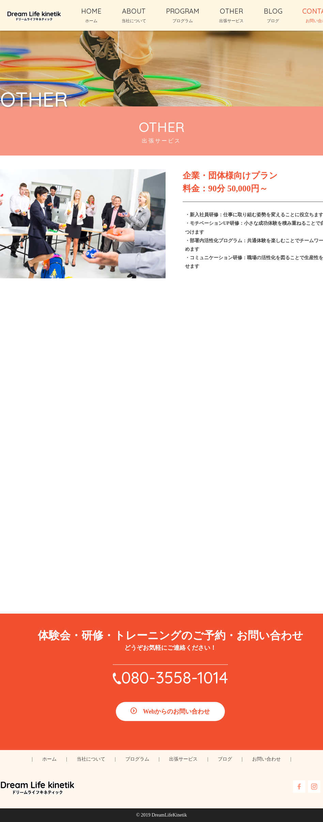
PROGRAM (182, 11)
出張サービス (183, 759)
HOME (91, 11)
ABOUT (133, 11)
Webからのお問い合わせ (176, 711)
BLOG (273, 11)
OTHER (231, 11)
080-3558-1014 (174, 677)
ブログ (225, 759)
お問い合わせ (266, 759)
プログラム (137, 759)
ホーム (49, 759)
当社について (91, 759)
